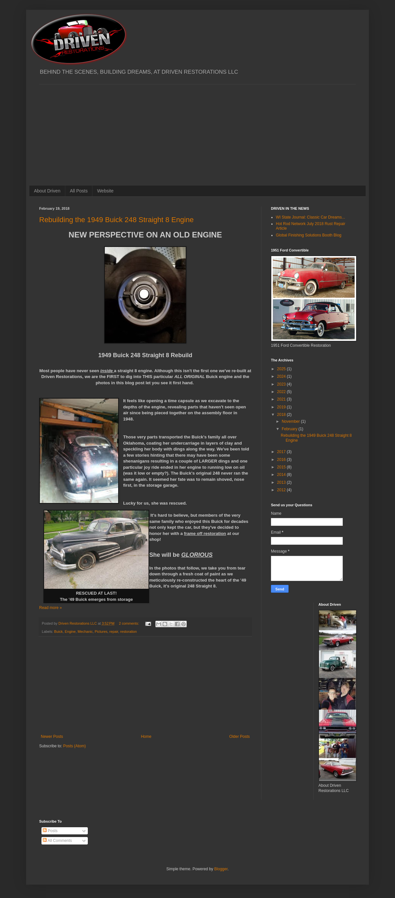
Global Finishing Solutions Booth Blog (308, 235)
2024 (282, 376)
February (290, 429)
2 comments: (129, 623)
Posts (50, 831)
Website (105, 190)
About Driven (47, 190)
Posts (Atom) (74, 746)
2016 (282, 459)
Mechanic (85, 631)
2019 (282, 407)
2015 (282, 467)
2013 (282, 482)
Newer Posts (52, 736)
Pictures (101, 631)
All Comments (57, 840)
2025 (282, 369)
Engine (70, 631)
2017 (282, 451)
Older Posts (239, 736)
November (291, 421)
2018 (282, 414)
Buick (58, 631)
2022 (282, 391)
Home (146, 736)
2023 (282, 384)
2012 (282, 490)
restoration (128, 631)
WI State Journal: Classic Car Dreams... (310, 217)
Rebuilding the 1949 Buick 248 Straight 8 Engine (116, 220)
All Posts (78, 190)
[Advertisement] (197, 130)
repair (113, 631)
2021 (282, 399)
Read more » (50, 607)
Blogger (221, 869)
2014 (282, 474)
